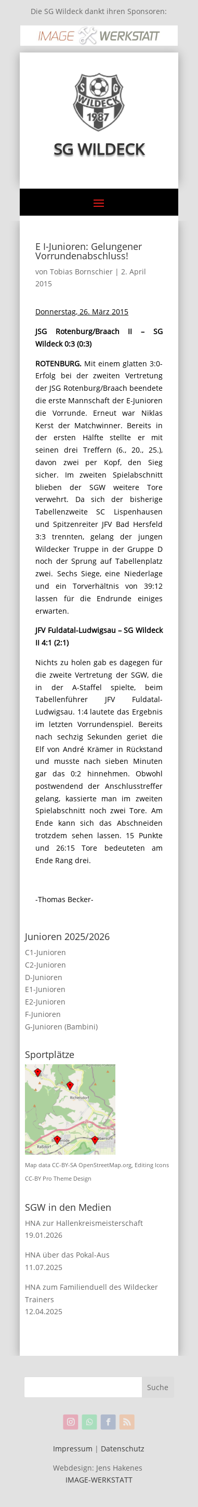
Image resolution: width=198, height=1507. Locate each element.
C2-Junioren (45, 965)
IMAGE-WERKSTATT (99, 1480)
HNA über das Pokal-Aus (67, 1255)
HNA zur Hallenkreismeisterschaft (84, 1223)
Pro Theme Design (67, 1178)
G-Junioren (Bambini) (61, 1027)
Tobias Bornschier (81, 271)
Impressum (73, 1448)
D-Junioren (43, 977)
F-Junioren (43, 1014)
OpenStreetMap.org (104, 1165)
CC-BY (33, 1178)
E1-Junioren (45, 989)
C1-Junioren (45, 952)
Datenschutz (122, 1448)
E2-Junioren (45, 1002)
